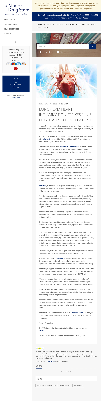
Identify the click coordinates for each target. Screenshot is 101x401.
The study (42, 186)
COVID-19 (46, 139)
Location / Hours (82, 24)
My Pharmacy (9, 19)
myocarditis (64, 147)
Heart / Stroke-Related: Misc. (47, 386)
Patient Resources (12, 24)
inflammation (74, 147)
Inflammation (78, 386)
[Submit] (92, 46)
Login (46, 27)
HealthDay (51, 361)
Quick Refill (69, 24)
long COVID (59, 258)
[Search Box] (63, 46)
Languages (41, 24)
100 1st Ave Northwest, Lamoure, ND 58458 (51, 15)
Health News (46, 52)
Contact (7, 34)
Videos (61, 52)
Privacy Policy (16, 98)
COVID (41, 331)
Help (48, 24)
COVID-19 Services (11, 29)
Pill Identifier (58, 24)
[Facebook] (15, 42)
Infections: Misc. (65, 386)
